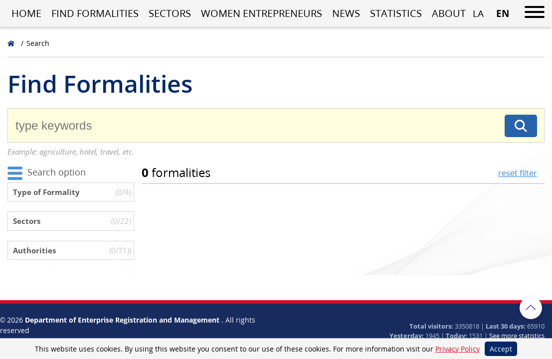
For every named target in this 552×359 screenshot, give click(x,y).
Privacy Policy (457, 349)
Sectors (170, 13)
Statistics (396, 13)
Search (37, 43)
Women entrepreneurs (261, 13)
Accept (501, 349)
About (449, 13)
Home (26, 13)
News (346, 13)
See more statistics (517, 335)
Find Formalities (95, 13)
